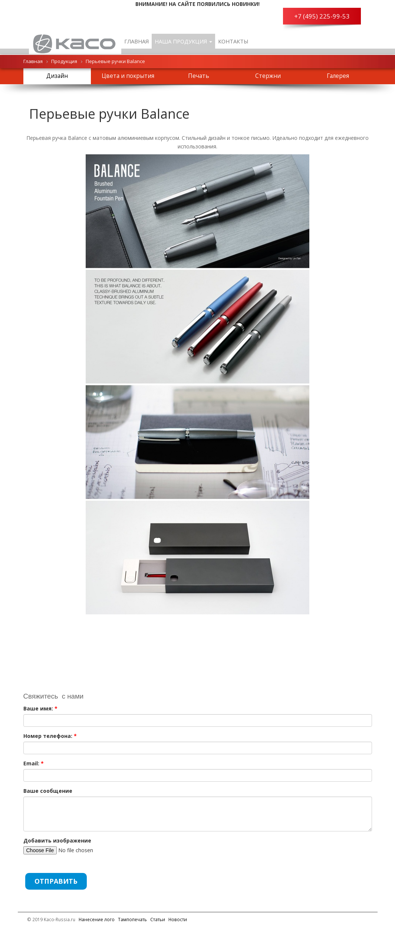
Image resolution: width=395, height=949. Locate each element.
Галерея (338, 76)
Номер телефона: (50, 735)
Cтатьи (157, 919)
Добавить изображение (57, 840)
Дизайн (57, 76)
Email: (33, 763)
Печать (198, 76)
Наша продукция (183, 41)
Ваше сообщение (47, 790)
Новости (177, 919)
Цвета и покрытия (128, 76)
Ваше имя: (40, 708)
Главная (136, 41)
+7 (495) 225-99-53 (322, 16)
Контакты (233, 41)
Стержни (268, 76)
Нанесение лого (97, 919)
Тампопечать (132, 919)
